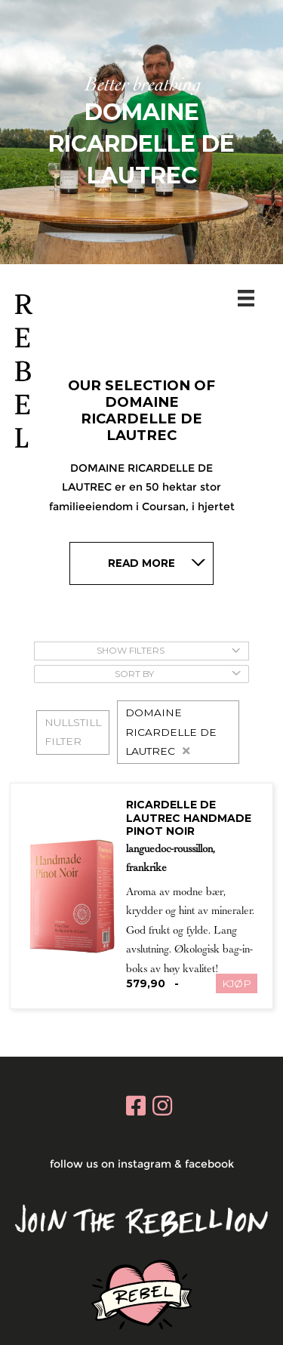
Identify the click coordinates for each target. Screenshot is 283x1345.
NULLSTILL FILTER (73, 731)
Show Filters (169, 650)
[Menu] (249, 298)
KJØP (236, 983)
